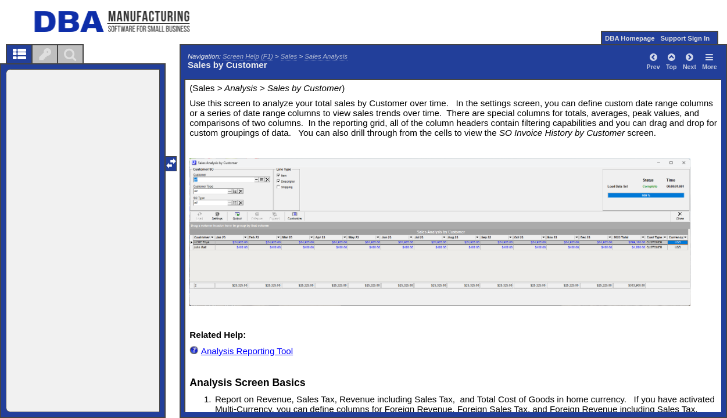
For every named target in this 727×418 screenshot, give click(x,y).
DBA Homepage (630, 38)
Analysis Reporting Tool (247, 351)
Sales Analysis (326, 56)
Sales (289, 56)
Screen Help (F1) (248, 56)
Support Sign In (685, 38)
